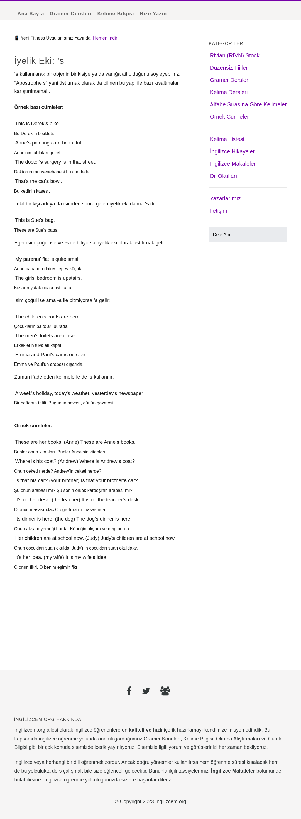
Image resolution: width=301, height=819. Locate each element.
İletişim (218, 211)
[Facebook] (129, 692)
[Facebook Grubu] (165, 692)
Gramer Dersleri (71, 13)
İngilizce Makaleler (233, 164)
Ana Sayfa (30, 13)
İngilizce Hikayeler (232, 151)
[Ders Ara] (248, 234)
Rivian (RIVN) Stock (235, 55)
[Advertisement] (100, 619)
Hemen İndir (105, 38)
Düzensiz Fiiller (229, 68)
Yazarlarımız (225, 198)
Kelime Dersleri (229, 92)
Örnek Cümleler (229, 117)
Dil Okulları (223, 176)
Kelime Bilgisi (115, 13)
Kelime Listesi (227, 139)
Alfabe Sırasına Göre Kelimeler (248, 104)
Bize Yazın (153, 13)
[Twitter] (146, 692)
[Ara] (279, 234)
